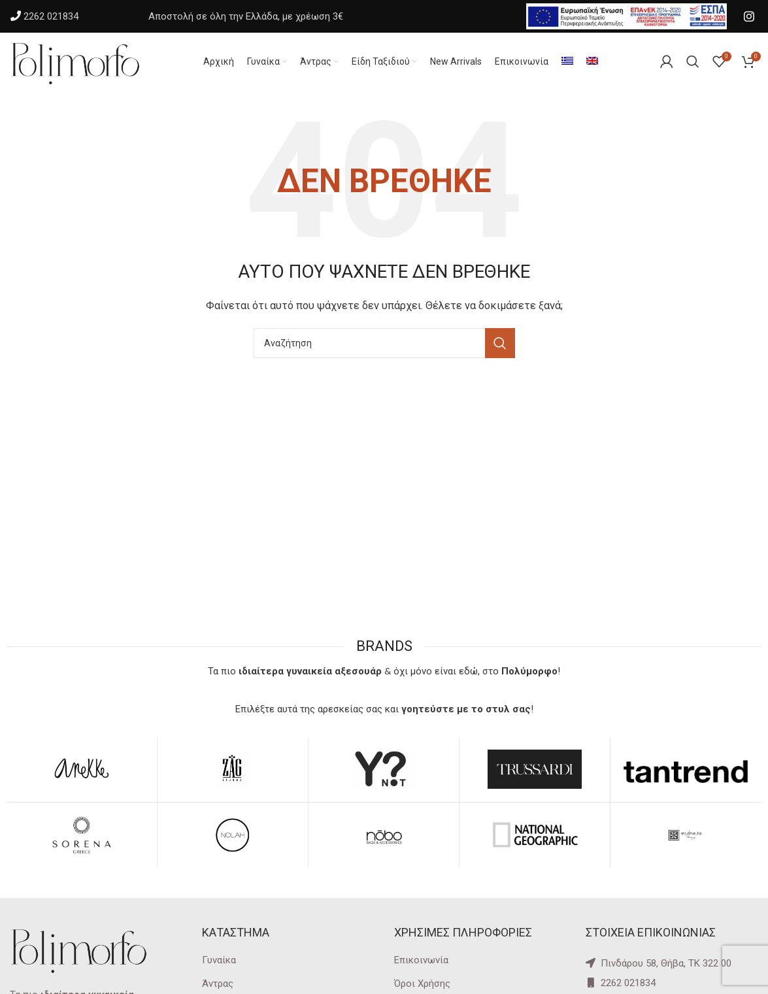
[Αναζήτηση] (384, 344)
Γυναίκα (219, 961)
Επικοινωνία (421, 961)
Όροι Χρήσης (422, 984)
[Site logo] (75, 61)
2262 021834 (51, 16)
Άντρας (217, 984)
